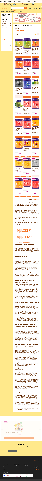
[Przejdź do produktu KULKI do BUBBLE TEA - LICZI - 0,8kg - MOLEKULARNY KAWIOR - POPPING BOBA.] (27, 103)
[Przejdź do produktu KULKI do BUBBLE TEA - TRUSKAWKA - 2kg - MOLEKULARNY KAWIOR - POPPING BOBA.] (35, 183)
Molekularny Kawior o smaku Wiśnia (23, 226)
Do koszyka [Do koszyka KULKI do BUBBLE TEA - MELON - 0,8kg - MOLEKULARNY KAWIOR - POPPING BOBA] (19, 176)
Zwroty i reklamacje (16, 465)
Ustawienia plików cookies (28, 466)
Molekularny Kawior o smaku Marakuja (24, 229)
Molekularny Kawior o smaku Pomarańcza (25, 241)
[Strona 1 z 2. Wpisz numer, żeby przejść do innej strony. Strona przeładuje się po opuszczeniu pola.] (35, 34)
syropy (30, 253)
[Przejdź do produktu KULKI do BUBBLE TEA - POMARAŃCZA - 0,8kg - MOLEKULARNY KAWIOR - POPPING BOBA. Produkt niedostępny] (35, 162)
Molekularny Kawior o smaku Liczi (23, 239)
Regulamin (25, 464)
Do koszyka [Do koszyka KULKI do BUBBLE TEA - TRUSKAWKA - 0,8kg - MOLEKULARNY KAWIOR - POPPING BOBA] (27, 196)
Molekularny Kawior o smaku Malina (23, 234)
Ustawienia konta (5, 472)
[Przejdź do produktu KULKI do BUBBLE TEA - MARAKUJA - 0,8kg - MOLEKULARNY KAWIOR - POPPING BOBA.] (27, 143)
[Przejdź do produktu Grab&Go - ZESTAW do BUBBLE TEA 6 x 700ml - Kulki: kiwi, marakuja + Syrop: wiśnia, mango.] (19, 426)
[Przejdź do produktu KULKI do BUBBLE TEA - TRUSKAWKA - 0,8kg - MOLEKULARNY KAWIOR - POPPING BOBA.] (27, 182)
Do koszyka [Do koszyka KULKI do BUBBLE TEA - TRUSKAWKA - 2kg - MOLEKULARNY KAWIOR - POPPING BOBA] (35, 196)
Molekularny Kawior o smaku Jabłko (23, 242)
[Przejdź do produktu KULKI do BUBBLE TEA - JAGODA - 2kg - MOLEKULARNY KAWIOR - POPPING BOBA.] (27, 83)
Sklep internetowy (20, 479)
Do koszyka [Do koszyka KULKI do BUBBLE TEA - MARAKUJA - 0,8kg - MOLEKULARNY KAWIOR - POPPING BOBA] (27, 156)
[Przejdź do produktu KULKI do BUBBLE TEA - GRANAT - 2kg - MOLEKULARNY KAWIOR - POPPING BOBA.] (35, 63)
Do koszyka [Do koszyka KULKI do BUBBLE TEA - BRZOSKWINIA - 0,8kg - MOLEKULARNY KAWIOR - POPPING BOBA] (35, 56)
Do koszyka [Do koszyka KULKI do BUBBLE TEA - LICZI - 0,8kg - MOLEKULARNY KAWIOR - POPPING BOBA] (27, 116)
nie (3, 47)
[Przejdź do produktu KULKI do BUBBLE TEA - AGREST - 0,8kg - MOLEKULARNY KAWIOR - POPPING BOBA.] (19, 43)
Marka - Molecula (5, 464)
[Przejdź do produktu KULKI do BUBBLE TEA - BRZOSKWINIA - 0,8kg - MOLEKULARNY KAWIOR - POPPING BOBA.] (35, 43)
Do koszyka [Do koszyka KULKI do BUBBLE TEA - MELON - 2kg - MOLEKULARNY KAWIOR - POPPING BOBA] (27, 176)
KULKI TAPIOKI (6, 27)
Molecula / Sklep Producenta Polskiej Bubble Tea (7, 11)
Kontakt (4, 461)
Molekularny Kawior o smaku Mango (23, 231)
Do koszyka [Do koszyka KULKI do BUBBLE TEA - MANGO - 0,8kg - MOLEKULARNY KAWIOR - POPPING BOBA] (35, 136)
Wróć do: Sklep (4, 21)
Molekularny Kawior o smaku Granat (24, 237)
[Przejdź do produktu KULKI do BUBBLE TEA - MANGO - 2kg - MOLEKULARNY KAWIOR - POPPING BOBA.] (19, 143)
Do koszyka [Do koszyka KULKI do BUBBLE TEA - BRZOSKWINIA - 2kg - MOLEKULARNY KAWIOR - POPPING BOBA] (19, 76)
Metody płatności (16, 461)
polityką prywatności (28, 452)
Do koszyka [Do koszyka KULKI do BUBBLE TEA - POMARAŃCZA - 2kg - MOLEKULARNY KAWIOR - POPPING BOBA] (19, 196)
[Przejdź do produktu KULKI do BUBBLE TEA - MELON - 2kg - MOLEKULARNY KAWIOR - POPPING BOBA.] (27, 163)
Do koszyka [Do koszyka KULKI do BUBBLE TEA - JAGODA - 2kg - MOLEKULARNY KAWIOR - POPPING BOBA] (27, 96)
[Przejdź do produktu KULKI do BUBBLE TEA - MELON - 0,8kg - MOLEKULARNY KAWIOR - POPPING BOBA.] (19, 162)
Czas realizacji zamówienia (17, 464)
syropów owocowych (33, 206)
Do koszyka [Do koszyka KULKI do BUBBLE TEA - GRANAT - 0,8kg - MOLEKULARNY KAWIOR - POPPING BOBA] (27, 76)
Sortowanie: (16, 32)
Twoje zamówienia (5, 471)
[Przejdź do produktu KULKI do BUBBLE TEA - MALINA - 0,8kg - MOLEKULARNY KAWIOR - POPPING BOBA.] (19, 123)
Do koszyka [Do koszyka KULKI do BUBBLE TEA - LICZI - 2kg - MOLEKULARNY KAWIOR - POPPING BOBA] (35, 116)
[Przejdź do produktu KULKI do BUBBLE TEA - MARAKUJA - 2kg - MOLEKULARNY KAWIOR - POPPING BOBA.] (35, 143)
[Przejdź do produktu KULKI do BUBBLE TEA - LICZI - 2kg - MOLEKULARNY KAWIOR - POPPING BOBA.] (35, 103)
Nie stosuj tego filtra (6, 43)
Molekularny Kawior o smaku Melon (23, 235)
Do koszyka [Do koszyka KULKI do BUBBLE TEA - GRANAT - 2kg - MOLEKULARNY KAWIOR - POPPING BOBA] (35, 76)
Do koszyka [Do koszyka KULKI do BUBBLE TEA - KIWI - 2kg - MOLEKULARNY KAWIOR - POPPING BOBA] (19, 116)
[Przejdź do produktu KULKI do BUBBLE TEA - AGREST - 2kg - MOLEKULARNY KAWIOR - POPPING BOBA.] (27, 43)
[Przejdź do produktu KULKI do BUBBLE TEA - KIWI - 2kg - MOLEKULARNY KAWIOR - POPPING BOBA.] (19, 103)
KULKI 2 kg (6, 25)
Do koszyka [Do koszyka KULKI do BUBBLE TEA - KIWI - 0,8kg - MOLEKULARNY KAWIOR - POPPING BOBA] (35, 96)
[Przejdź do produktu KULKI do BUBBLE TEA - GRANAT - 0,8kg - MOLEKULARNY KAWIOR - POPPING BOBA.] (27, 63)
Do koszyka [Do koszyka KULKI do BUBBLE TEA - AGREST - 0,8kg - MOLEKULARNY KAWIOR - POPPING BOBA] (19, 56)
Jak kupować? (26, 461)
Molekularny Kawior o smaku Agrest (23, 230)
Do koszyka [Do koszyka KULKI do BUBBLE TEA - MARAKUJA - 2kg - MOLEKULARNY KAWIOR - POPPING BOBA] (35, 156)
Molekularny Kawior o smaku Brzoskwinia (24, 236)
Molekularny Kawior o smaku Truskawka (24, 228)
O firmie (4, 465)
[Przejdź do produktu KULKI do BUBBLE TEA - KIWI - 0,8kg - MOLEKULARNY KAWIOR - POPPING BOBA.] (35, 82)
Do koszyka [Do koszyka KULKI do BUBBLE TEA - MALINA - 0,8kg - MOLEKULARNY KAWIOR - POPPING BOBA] (19, 136)
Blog (3, 466)
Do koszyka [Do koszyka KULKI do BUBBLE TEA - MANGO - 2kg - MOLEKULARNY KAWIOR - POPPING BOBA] (19, 156)
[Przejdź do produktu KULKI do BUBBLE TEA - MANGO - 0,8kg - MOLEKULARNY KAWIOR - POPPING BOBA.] (35, 122)
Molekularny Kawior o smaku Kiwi (23, 238)
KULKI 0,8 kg (6, 23)
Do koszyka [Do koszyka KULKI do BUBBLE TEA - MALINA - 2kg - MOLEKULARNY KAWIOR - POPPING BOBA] (27, 136)
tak (3, 45)
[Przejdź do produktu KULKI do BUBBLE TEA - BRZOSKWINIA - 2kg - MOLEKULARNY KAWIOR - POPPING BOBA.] (19, 63)
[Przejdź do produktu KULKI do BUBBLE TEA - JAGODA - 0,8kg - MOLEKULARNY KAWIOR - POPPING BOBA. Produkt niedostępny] (19, 83)
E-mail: (13, 10)
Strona (33, 34)
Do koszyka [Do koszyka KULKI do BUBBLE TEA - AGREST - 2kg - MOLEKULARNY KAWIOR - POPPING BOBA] (27, 56)
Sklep (15, 11)
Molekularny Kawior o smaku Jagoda (24, 232)
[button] (25, 8)
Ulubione (4, 473)
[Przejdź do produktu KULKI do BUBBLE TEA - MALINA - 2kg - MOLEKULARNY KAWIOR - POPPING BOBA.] (27, 123)
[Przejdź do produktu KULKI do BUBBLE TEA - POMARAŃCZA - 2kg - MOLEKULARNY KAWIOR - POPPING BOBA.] (19, 183)
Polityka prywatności (27, 465)
